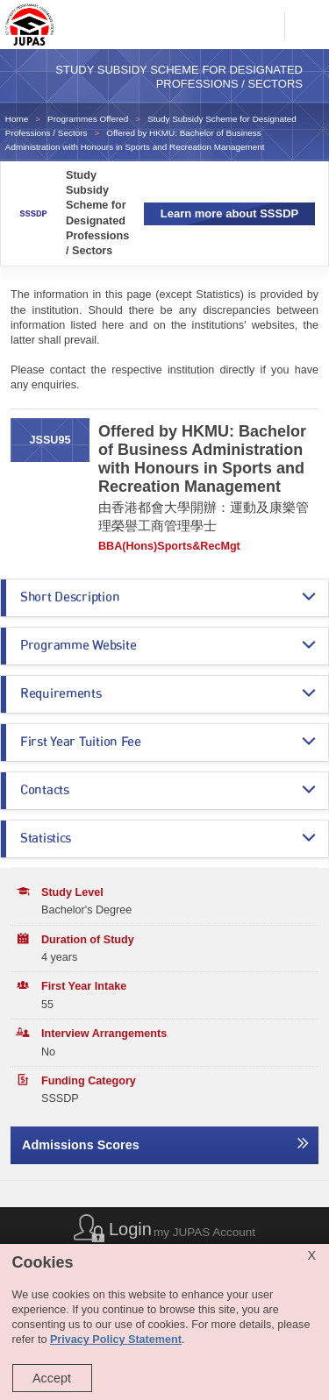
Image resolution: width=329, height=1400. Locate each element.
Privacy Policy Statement (116, 1339)
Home (16, 119)
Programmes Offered (87, 119)
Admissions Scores (80, 1145)
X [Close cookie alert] (311, 1255)
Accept (51, 1378)
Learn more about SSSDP (229, 213)
